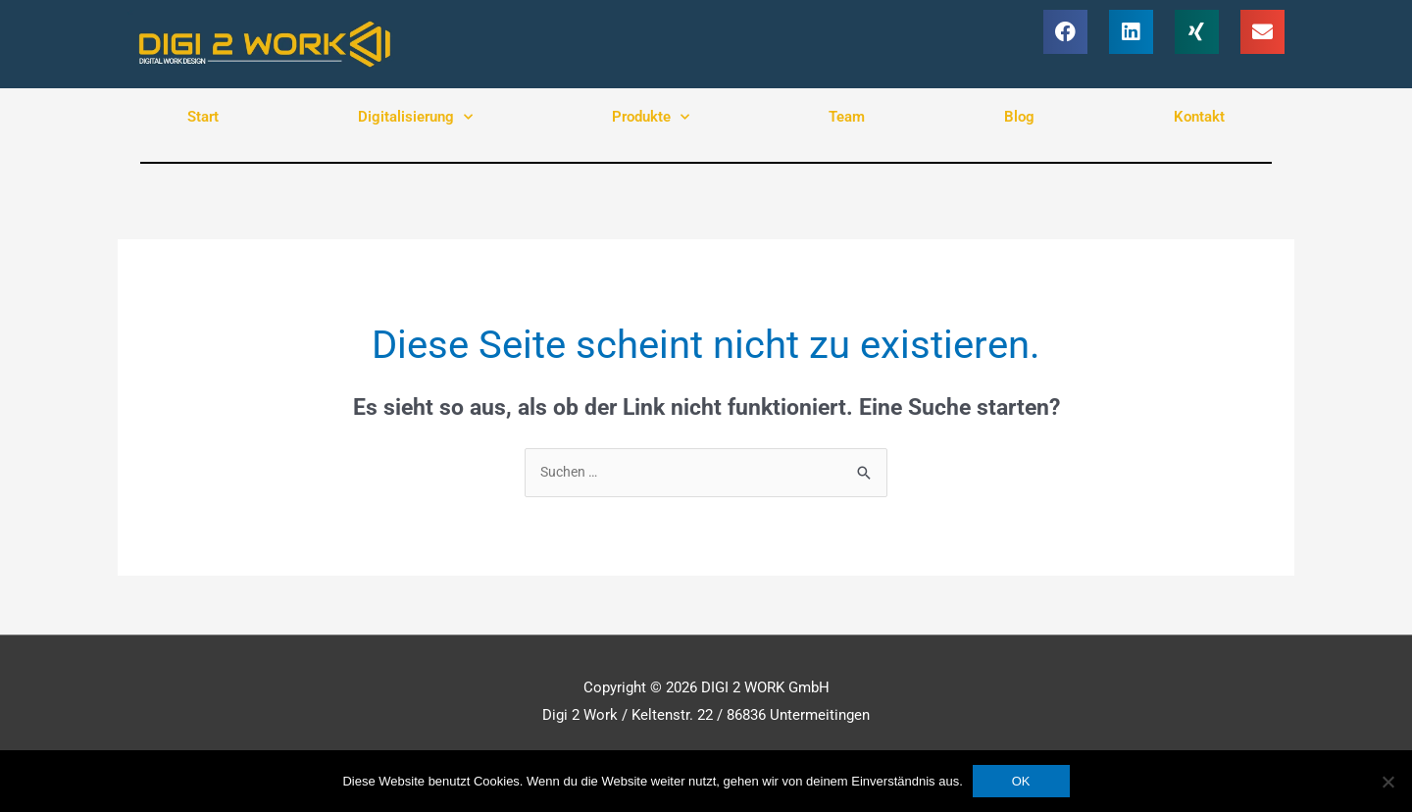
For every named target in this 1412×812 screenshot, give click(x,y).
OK (1021, 781)
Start (203, 117)
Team (847, 117)
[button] (1065, 32)
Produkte (650, 117)
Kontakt (1199, 117)
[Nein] (1387, 781)
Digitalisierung (415, 117)
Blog (1019, 117)
